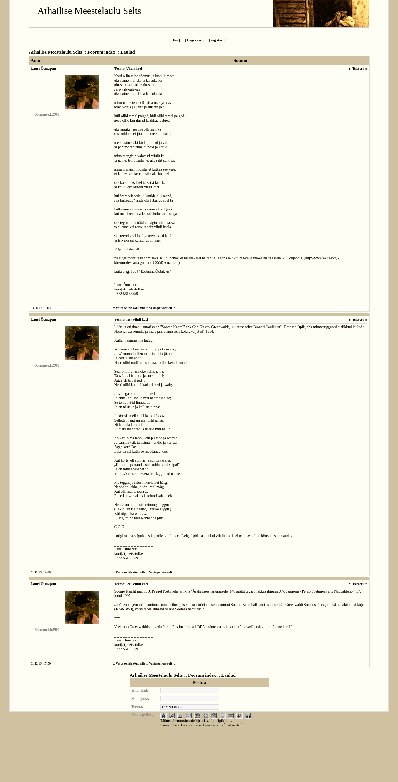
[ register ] (217, 40)
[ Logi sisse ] (194, 40)
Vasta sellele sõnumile (130, 308)
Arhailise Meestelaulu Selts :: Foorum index (72, 52)
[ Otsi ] (174, 40)
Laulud (127, 52)
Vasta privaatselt (160, 308)
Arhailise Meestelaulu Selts (89, 11)
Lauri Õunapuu (43, 68)
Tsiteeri (358, 68)
